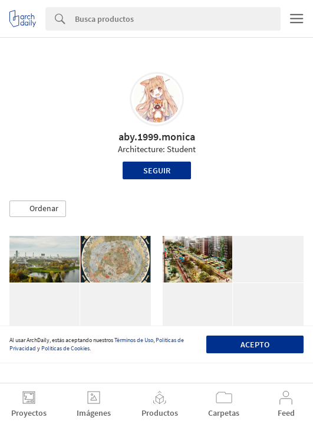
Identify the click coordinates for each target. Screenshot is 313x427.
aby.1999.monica (156, 136)
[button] (37, 209)
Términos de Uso (133, 340)
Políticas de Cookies (65, 348)
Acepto (254, 344)
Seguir (156, 170)
